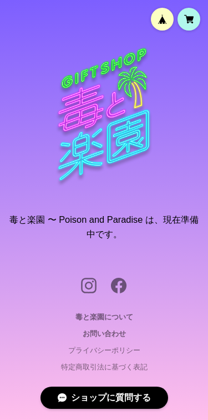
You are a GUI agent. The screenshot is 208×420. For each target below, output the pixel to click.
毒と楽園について (104, 317)
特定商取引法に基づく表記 (104, 367)
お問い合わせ (104, 333)
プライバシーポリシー (104, 350)
